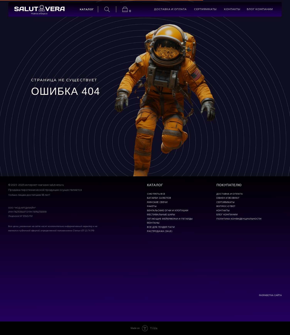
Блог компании (227, 214)
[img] (39, 8)
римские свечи (157, 202)
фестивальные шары (161, 214)
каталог (87, 9)
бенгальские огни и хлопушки (167, 210)
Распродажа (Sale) (159, 231)
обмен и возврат (227, 198)
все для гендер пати (161, 227)
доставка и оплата (170, 9)
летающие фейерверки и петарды (170, 219)
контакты (232, 9)
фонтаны (153, 223)
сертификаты (205, 9)
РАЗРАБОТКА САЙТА (270, 295)
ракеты (151, 206)
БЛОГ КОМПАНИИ (260, 9)
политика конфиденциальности (238, 219)
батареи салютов (159, 198)
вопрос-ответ (225, 206)
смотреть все (156, 194)
